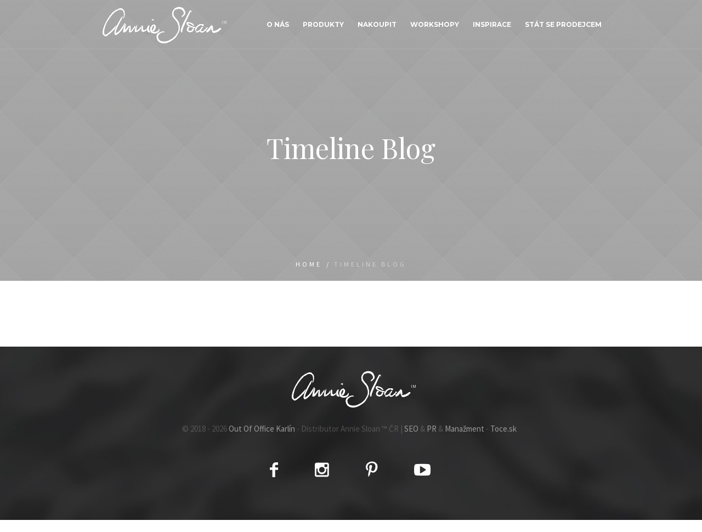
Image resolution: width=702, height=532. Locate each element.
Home (309, 264)
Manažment (464, 428)
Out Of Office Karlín (262, 428)
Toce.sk (503, 428)
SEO (411, 428)
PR (432, 428)
